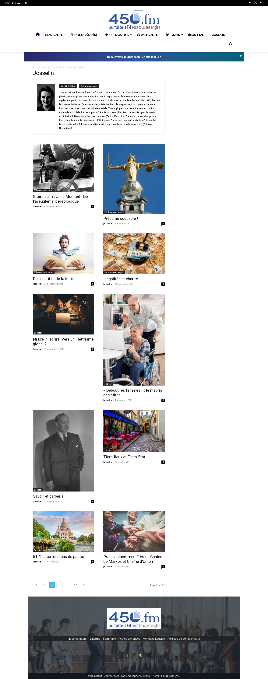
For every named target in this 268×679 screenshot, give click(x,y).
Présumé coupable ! (120, 218)
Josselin (37, 206)
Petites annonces (129, 638)
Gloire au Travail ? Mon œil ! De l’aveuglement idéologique (60, 199)
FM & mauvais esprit (43, 190)
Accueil (37, 67)
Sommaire (109, 638)
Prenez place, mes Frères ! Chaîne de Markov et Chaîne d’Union (132, 559)
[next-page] (84, 585)
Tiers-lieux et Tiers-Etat (124, 457)
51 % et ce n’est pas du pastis (58, 556)
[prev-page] (36, 585)
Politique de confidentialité (184, 638)
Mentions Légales (154, 638)
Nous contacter (77, 638)
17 (75, 585)
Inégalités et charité (120, 279)
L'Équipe (95, 638)
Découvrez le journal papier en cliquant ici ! (134, 56)
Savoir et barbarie (48, 496)
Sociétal (38, 332)
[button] (230, 43)
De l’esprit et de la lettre (53, 278)
